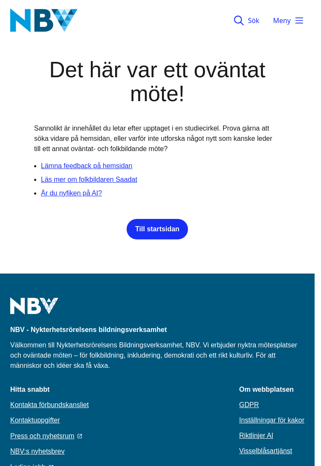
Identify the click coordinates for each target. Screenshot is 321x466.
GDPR (249, 404)
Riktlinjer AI (256, 435)
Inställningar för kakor (271, 420)
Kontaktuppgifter (35, 420)
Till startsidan (157, 229)
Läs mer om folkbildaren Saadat (89, 179)
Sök (246, 20)
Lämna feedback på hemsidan (86, 165)
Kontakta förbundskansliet (49, 404)
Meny (288, 20)
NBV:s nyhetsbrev (37, 451)
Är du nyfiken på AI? (71, 193)
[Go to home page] (34, 311)
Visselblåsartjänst (265, 450)
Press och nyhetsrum (46, 436)
